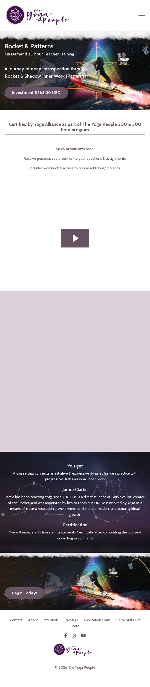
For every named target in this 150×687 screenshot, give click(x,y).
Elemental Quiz (128, 620)
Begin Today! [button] (24, 593)
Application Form (96, 620)
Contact (16, 620)
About (33, 620)
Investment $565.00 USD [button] (36, 92)
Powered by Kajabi (75, 675)
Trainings (71, 620)
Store (75, 626)
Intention (50, 620)
